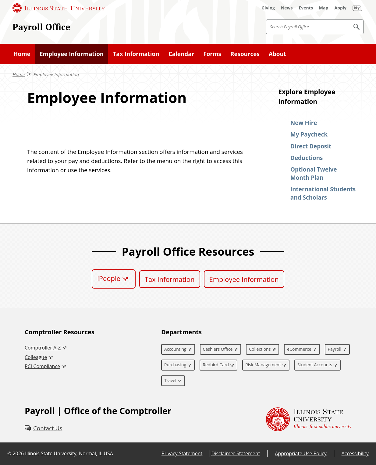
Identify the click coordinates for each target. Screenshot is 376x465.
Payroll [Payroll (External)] (334, 349)
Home (18, 74)
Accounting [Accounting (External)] (175, 349)
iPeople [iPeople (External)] (108, 278)
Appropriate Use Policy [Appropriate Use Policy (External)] (300, 453)
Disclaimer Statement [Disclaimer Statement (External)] (235, 453)
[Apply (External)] (340, 8)
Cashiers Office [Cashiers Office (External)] (218, 349)
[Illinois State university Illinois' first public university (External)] (308, 419)
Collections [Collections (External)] (260, 349)
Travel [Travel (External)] (170, 380)
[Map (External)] (324, 8)
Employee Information (56, 74)
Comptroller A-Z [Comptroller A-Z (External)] (43, 347)
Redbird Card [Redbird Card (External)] (216, 364)
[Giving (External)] (268, 8)
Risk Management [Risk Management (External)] (263, 364)
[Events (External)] (306, 8)
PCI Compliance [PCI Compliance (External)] (42, 366)
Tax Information (170, 279)
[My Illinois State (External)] (357, 8)
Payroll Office (41, 27)
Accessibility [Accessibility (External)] (355, 453)
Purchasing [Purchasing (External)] (175, 364)
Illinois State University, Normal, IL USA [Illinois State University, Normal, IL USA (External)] (69, 453)
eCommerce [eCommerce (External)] (299, 349)
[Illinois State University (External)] (58, 8)
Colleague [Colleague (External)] (36, 357)
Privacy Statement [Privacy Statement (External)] (181, 453)
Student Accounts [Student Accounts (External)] (314, 364)
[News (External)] (287, 8)
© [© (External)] (9, 453)
